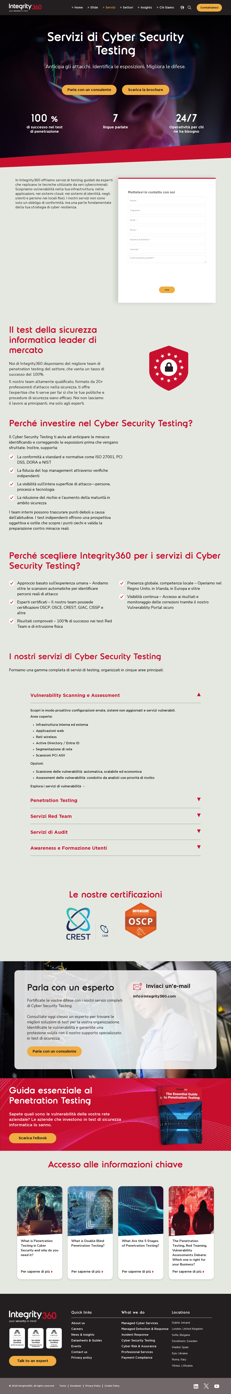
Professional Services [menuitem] (137, 1352)
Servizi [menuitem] (110, 7)
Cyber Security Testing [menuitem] (138, 1340)
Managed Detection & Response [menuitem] (145, 1329)
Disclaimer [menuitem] (75, 1386)
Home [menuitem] (79, 7)
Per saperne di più (35, 1271)
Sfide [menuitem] (94, 7)
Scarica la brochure (145, 90)
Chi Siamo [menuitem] (167, 7)
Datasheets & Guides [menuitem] (86, 1340)
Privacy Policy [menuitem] (93, 1386)
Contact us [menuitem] (79, 1352)
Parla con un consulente (89, 90)
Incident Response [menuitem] (135, 1334)
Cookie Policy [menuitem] (111, 1386)
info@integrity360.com (154, 996)
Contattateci (209, 7)
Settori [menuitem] (128, 7)
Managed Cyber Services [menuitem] (139, 1323)
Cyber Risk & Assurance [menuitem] (138, 1346)
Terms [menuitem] (62, 1386)
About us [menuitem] (78, 1323)
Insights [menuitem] (146, 7)
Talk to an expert (32, 1361)
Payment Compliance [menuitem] (136, 1357)
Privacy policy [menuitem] (81, 1357)
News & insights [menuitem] (82, 1334)
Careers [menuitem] (77, 1329)
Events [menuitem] (76, 1346)
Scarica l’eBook (33, 1138)
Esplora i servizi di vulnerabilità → (57, 786)
